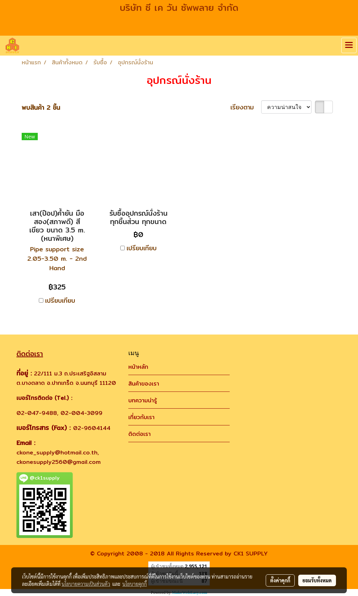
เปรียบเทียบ (60, 300)
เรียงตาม (245, 107)
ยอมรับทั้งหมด (317, 580)
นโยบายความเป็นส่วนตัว (86, 584)
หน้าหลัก (138, 366)
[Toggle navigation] (349, 45)
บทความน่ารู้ (142, 400)
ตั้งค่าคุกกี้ (280, 580)
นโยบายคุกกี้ (134, 584)
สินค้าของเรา (143, 383)
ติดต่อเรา (139, 434)
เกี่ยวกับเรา (141, 417)
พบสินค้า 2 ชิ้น (41, 107)
